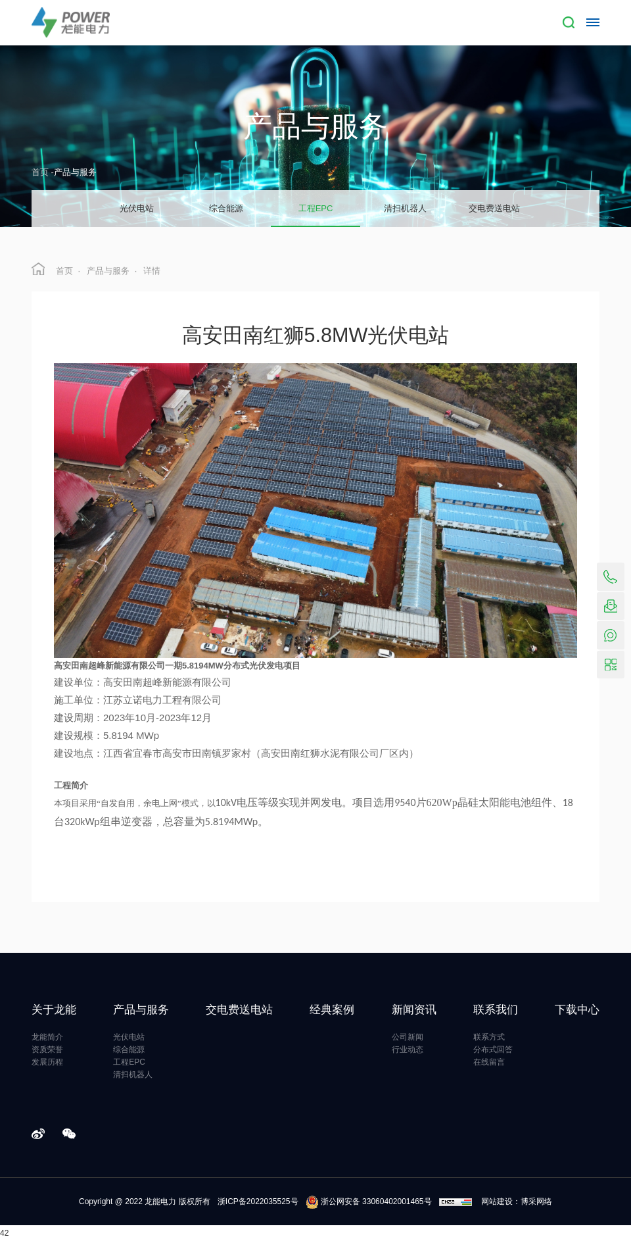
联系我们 (495, 1009)
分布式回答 (493, 1049)
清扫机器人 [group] (405, 208)
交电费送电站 (239, 1009)
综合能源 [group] (226, 208)
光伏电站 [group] (137, 208)
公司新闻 (407, 1037)
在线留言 (489, 1062)
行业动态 (407, 1049)
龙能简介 (47, 1037)
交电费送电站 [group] (494, 208)
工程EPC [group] (315, 208)
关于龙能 (54, 1009)
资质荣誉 (47, 1049)
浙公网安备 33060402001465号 (369, 1202)
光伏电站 (129, 1037)
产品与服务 (75, 172)
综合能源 (129, 1049)
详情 (151, 270)
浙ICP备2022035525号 (258, 1201)
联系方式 (489, 1037)
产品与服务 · (112, 270)
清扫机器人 (132, 1074)
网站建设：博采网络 (516, 1201)
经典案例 (332, 1009)
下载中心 (577, 1009)
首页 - (43, 172)
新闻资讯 (414, 1009)
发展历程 (47, 1062)
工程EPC (129, 1062)
